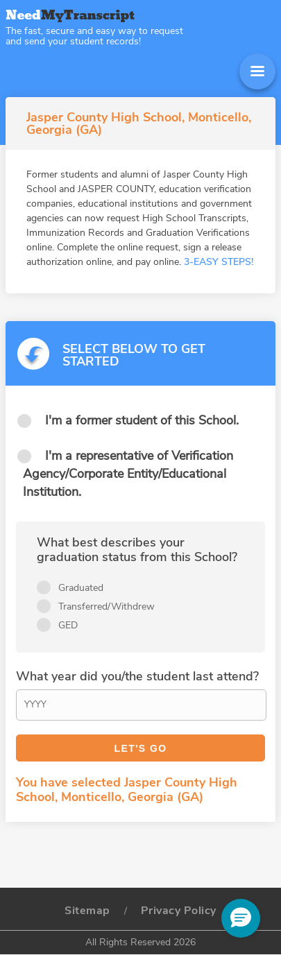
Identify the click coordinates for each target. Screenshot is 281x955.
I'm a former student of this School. (142, 420)
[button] (240, 918)
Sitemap (87, 910)
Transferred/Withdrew (106, 606)
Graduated (80, 587)
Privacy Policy (178, 910)
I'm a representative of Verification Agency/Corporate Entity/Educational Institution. (128, 473)
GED (68, 625)
